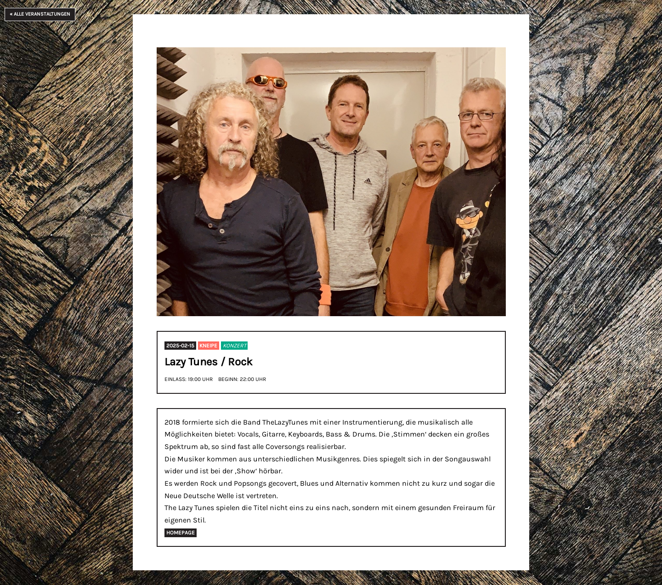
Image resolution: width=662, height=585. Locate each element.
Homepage (180, 533)
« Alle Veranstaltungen (40, 14)
